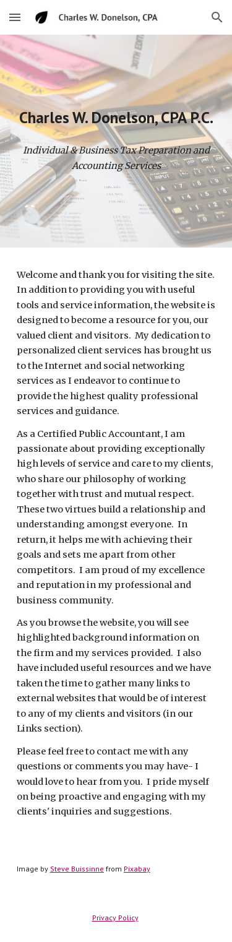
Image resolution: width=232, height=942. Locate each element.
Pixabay (137, 868)
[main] (116, 117)
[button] (15, 17)
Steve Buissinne (77, 868)
